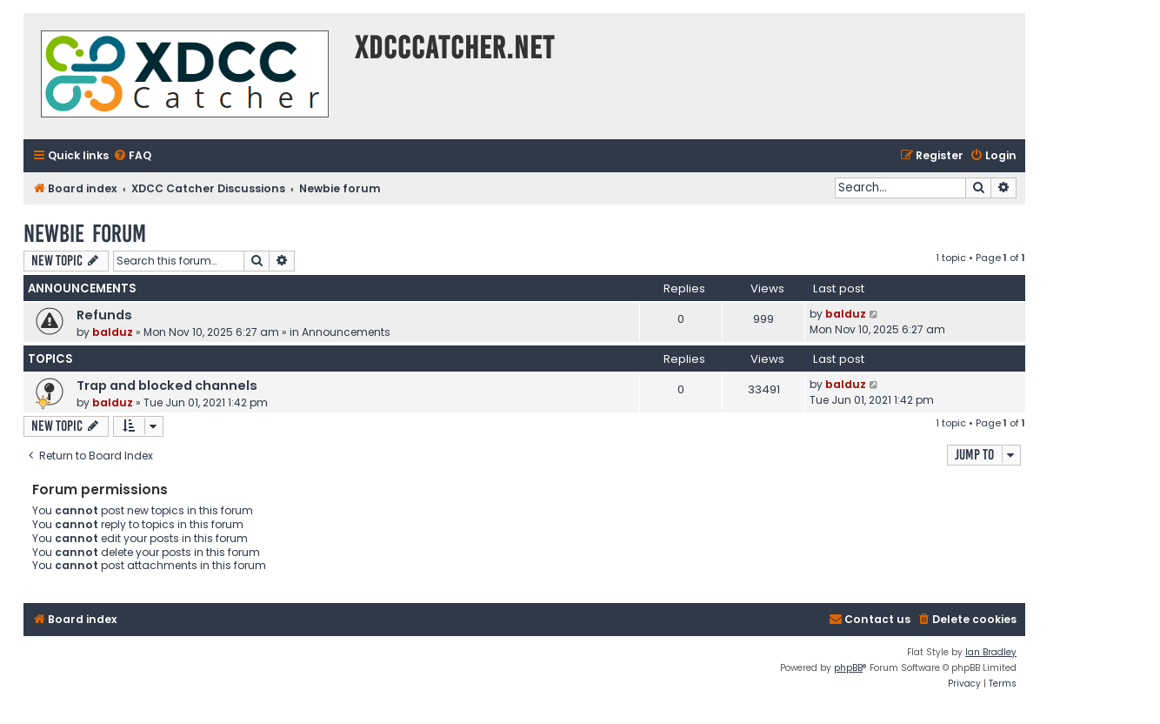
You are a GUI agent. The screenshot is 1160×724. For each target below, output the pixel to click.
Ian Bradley (991, 652)
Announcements (346, 332)
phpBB (848, 667)
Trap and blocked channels (167, 385)
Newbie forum (84, 233)
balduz (112, 332)
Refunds (104, 315)
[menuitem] (132, 156)
